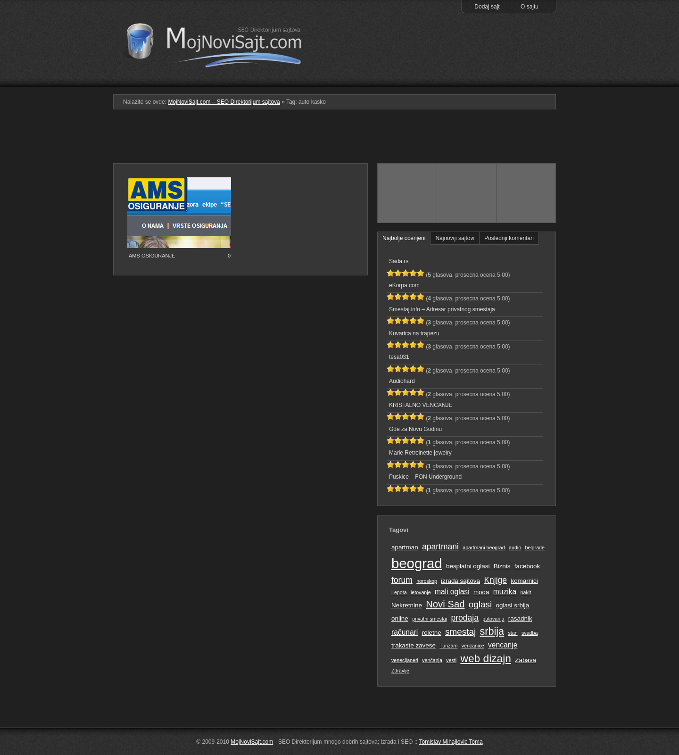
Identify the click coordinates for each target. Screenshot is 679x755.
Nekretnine (406, 605)
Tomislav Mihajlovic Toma (451, 741)
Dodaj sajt (486, 6)
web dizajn (485, 658)
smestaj (460, 632)
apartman (404, 547)
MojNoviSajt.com (252, 741)
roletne (431, 632)
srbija (492, 631)
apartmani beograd (484, 547)
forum (402, 580)
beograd (416, 563)
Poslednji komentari (509, 238)
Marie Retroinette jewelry (420, 452)
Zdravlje (400, 670)
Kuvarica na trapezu (414, 333)
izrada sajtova (460, 580)
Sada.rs (398, 261)
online (399, 618)
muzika (504, 592)
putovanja (493, 619)
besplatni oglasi (467, 566)
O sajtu (529, 6)
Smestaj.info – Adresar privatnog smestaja (442, 309)
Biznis (502, 566)
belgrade (534, 547)
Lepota (399, 592)
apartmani (440, 546)
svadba (530, 633)
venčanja (432, 660)
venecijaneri (404, 660)
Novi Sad (445, 604)
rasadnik (520, 618)
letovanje (421, 592)
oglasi (480, 604)
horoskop (426, 581)
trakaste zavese (413, 645)
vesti (451, 660)
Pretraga (467, 79)
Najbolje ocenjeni (403, 238)
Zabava (525, 660)
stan (513, 633)
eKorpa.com (404, 285)
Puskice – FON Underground (425, 476)
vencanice (473, 645)
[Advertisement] (339, 140)
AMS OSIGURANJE (152, 255)
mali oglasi (452, 592)
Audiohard (402, 381)
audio (515, 547)
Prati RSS (526, 62)
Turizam (448, 645)
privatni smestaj (429, 619)
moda (481, 592)
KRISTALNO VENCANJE (420, 405)
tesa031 (399, 357)
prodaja (465, 617)
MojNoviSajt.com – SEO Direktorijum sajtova (220, 42)
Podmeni (407, 79)
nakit (526, 592)
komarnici (524, 580)
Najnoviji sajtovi (454, 238)
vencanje (502, 645)
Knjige (495, 580)
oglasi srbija (512, 605)
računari (404, 632)
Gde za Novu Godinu (415, 429)
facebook (527, 566)
